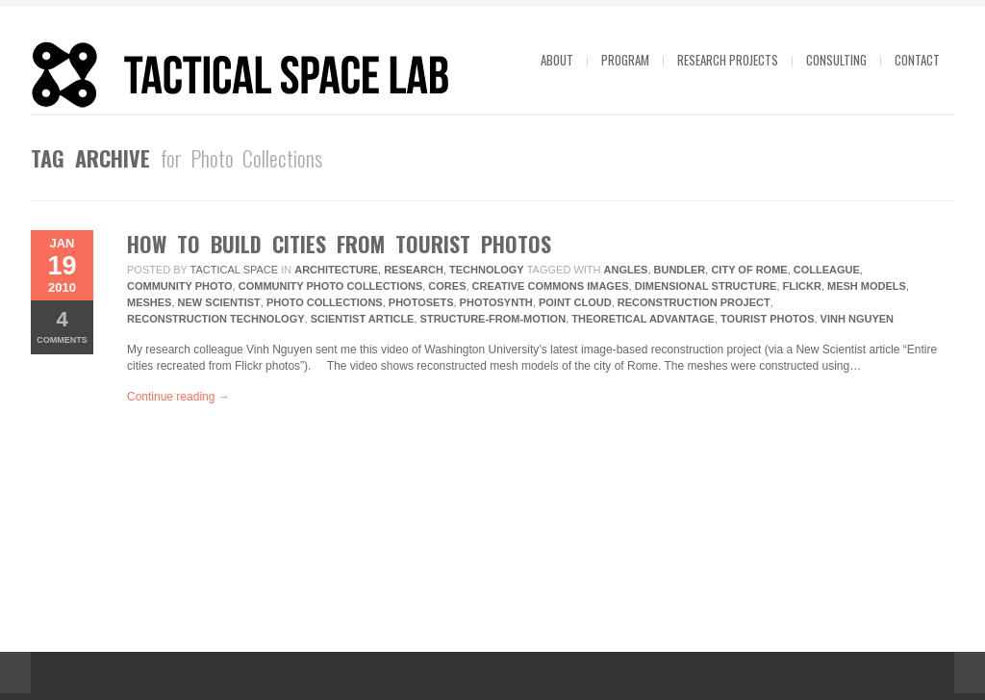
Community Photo (180, 286)
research (413, 269)
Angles (626, 269)
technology (486, 269)
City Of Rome (749, 269)
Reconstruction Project (694, 302)
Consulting (836, 59)
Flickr (802, 286)
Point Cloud (575, 302)
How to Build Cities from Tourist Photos (339, 243)
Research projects (727, 59)
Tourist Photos (767, 318)
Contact (917, 59)
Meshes (149, 302)
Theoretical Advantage (643, 318)
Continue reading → (178, 396)
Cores (447, 286)
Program (625, 59)
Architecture (336, 269)
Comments (62, 326)
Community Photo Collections (331, 286)
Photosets (421, 302)
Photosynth (496, 302)
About (557, 59)
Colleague (827, 269)
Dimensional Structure (706, 286)
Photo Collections (324, 302)
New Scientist (219, 302)
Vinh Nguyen (857, 318)
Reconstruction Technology (216, 318)
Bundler (680, 269)
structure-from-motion (493, 318)
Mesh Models (866, 286)
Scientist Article (363, 318)
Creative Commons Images (550, 286)
